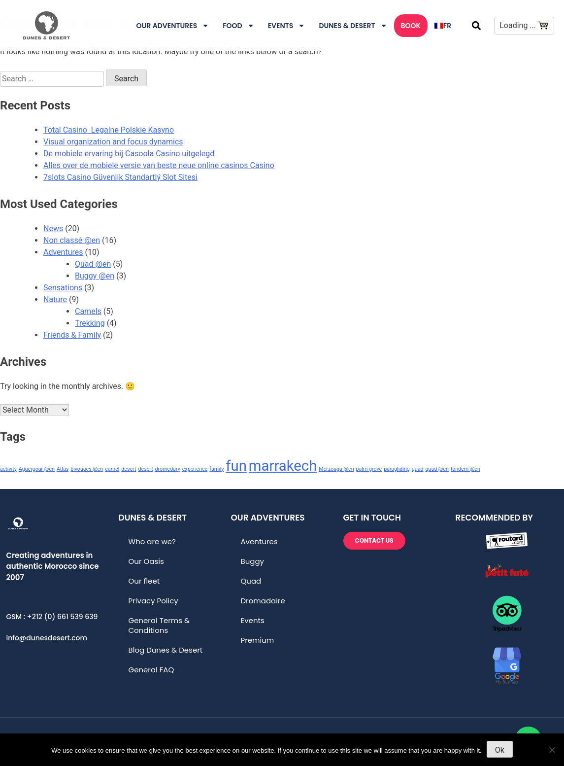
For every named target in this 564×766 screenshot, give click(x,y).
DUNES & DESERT (353, 25)
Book (411, 26)
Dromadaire (263, 600)
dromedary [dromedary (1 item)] (167, 469)
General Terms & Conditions (159, 625)
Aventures (259, 541)
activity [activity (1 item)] (8, 469)
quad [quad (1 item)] (418, 469)
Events (286, 25)
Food (238, 25)
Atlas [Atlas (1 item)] (62, 469)
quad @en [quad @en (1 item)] (437, 469)
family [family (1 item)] (216, 469)
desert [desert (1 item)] (128, 469)
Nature (55, 299)
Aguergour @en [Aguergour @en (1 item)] (37, 469)
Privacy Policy (153, 600)
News (53, 228)
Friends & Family (72, 335)
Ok (499, 750)
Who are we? (152, 541)
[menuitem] (443, 25)
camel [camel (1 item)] (112, 469)
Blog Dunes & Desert (166, 650)
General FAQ (151, 669)
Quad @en (93, 264)
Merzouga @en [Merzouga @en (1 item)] (336, 469)
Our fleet (144, 581)
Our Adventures (172, 25)
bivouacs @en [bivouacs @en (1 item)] (86, 469)
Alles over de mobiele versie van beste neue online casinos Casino (158, 165)
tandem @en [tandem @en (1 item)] (465, 469)
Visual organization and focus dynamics (113, 141)
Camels (88, 311)
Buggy (253, 561)
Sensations (62, 287)
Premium (257, 640)
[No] (552, 750)
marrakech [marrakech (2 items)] (283, 465)
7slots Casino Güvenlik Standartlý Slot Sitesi (120, 177)
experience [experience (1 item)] (195, 469)
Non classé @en (71, 240)
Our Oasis (146, 561)
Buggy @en (94, 275)
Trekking (90, 323)
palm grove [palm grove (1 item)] (369, 469)
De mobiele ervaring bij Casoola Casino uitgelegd (128, 153)
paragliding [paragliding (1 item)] (397, 469)
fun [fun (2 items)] (236, 465)
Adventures (63, 252)
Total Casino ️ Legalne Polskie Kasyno (108, 130)
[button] (476, 25)
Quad (251, 581)
